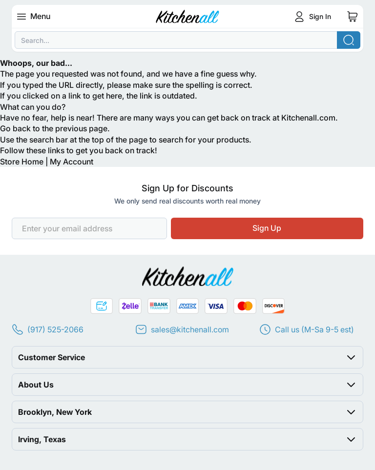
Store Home (21, 161)
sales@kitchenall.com (190, 329)
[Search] (348, 40)
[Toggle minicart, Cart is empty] (352, 16)
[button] (187, 357)
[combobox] (187, 40)
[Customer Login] (311, 16)
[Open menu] (24, 16)
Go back (15, 128)
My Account (71, 161)
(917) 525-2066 (55, 329)
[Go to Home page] (187, 16)
